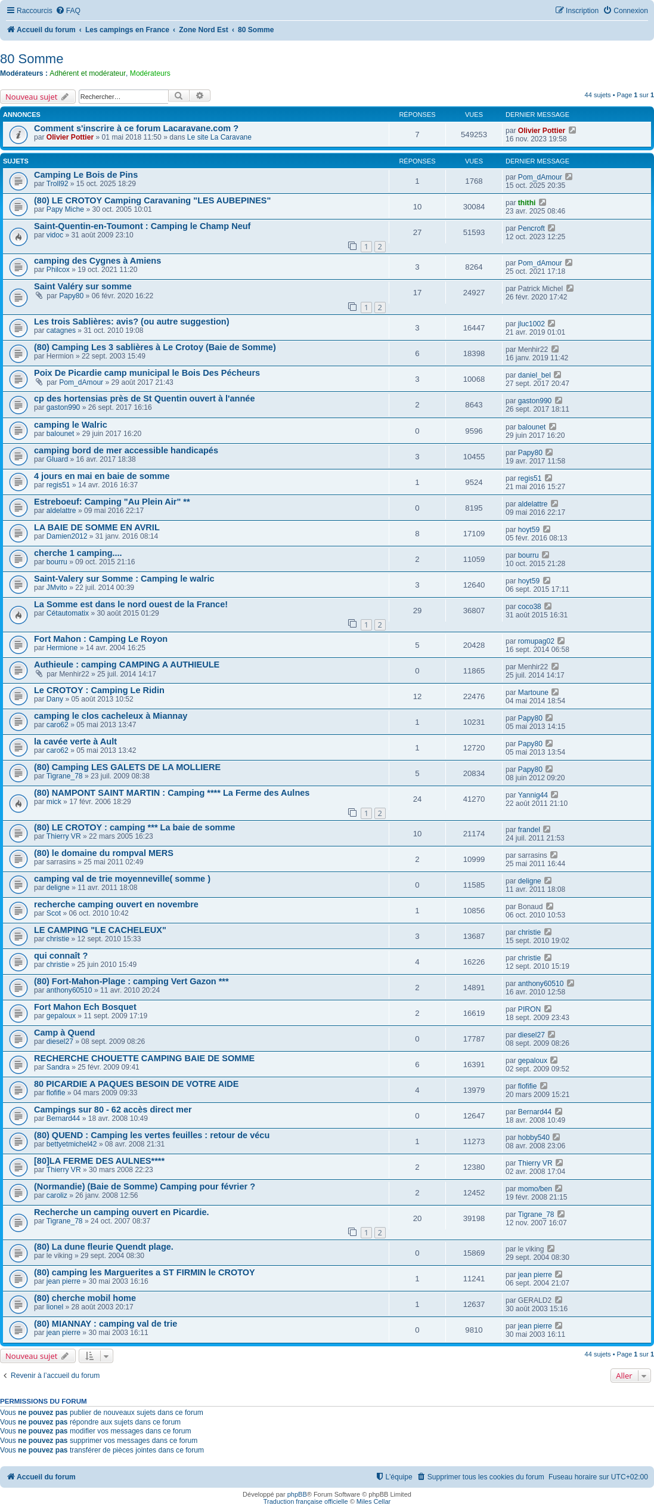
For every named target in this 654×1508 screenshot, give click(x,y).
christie (58, 939)
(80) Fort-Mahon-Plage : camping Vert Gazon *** (131, 981)
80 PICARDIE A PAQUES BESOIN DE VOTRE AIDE (136, 1084)
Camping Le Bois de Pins (86, 175)
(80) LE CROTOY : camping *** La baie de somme (134, 827)
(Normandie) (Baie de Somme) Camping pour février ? (144, 1186)
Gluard (57, 459)
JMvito (57, 587)
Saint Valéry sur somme (83, 286)
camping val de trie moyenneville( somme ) (122, 878)
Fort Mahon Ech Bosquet (85, 1007)
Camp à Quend (64, 1032)
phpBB (297, 1494)
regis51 (58, 485)
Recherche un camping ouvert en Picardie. (121, 1212)
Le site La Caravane (219, 137)
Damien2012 (67, 536)
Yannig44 (533, 795)
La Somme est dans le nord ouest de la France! (131, 604)
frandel (529, 830)
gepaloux (61, 1016)
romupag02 (536, 641)
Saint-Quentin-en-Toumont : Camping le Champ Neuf (142, 226)
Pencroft (531, 228)
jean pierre (63, 1281)
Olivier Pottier (70, 137)
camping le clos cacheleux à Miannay (110, 716)
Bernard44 (63, 1118)
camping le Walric (70, 424)
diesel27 (60, 1041)
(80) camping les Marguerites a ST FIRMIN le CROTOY (144, 1272)
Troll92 (58, 184)
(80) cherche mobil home (85, 1298)
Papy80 (71, 296)
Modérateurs (150, 73)
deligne (58, 887)
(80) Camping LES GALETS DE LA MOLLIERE (127, 767)
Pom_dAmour (540, 177)
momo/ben (535, 1189)
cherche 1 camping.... (78, 553)
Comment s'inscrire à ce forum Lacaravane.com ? (136, 128)
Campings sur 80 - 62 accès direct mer (113, 1109)
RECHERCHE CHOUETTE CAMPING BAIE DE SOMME (144, 1058)
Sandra (58, 1067)
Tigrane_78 (65, 776)
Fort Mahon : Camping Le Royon (101, 639)
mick (54, 802)
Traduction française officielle (306, 1501)
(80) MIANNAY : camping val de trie (105, 1323)
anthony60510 (69, 990)
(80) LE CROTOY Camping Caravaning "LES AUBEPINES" (152, 200)
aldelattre (61, 510)
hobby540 (534, 1137)
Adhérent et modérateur (87, 73)
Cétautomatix (68, 613)
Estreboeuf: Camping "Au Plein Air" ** (112, 501)
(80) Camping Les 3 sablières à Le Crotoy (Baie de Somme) (155, 347)
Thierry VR (64, 836)
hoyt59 (529, 530)
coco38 (529, 606)
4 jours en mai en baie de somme (102, 476)
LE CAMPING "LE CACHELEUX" (100, 930)
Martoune (533, 692)
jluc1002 (531, 324)
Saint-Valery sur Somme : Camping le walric (124, 578)
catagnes (61, 330)
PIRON (529, 1009)
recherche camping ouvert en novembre (116, 904)
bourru (57, 562)
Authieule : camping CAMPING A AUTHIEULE (126, 664)
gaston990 (63, 407)
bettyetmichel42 (72, 1144)
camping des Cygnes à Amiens (97, 260)
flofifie (56, 1093)
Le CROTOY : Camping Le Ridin (99, 690)
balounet (60, 433)
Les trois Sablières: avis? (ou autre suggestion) (132, 321)
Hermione (62, 648)
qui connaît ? (61, 955)
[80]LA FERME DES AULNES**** (99, 1161)
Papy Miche (65, 209)
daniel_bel (534, 375)
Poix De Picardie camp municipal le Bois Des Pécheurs (147, 373)
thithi (527, 203)
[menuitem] (67, 11)
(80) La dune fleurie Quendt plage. (103, 1246)
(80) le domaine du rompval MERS (103, 853)
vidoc (55, 235)
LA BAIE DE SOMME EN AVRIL (97, 527)
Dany (55, 699)
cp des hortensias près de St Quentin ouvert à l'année (144, 398)
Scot (54, 913)
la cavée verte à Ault (75, 741)
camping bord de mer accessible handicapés (126, 450)
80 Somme (31, 58)
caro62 (58, 725)
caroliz (57, 1195)
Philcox (58, 269)
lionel (55, 1307)
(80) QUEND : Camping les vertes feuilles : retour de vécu (151, 1135)
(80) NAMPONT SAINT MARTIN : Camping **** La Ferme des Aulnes (171, 793)
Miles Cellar (373, 1501)
